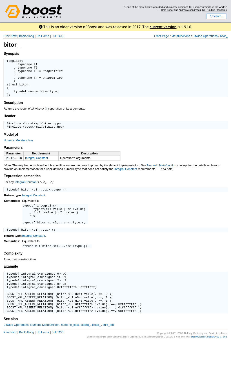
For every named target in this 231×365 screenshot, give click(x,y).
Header (10, 123)
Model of (11, 143)
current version (163, 26)
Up (38, 36)
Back (22, 36)
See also (11, 342)
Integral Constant (36, 166)
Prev (6, 36)
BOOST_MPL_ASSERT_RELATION (29, 314)
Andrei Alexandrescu (190, 10)
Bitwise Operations (205, 36)
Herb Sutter (167, 10)
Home (45, 36)
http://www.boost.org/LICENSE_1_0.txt (209, 360)
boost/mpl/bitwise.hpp (43, 135)
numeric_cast (70, 348)
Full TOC (57, 36)
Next (13, 36)
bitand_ (85, 348)
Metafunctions (180, 36)
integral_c (46, 216)
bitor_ (223, 36)
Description (13, 110)
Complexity (13, 268)
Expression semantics (22, 185)
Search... (216, 16)
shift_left (108, 348)
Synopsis (11, 53)
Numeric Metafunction (18, 149)
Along (30, 36)
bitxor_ (96, 348)
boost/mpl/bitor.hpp (42, 131)
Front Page (161, 36)
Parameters (13, 156)
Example (11, 281)
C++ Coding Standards (214, 10)
